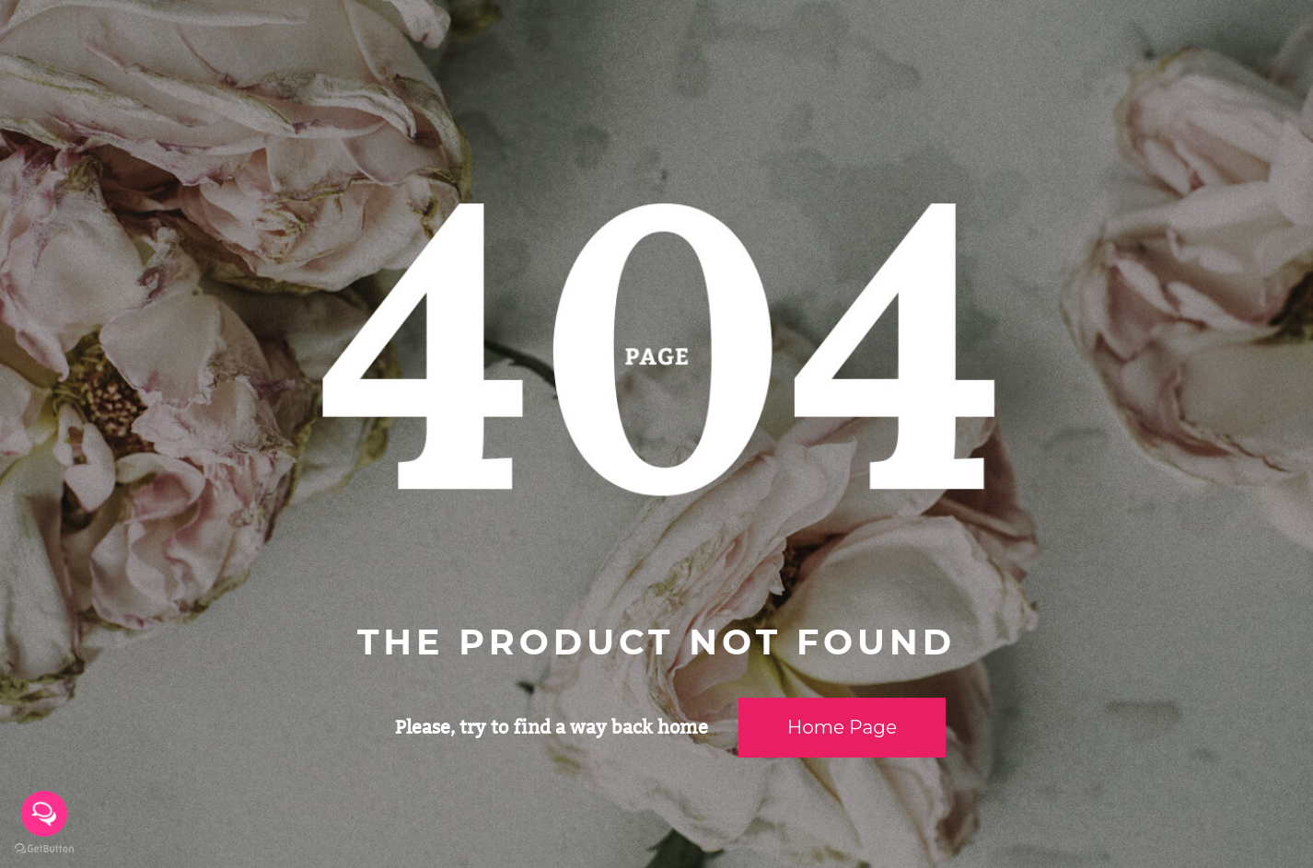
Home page (842, 727)
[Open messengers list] (44, 814)
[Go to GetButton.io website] (44, 849)
